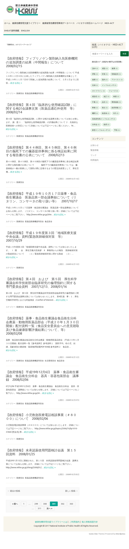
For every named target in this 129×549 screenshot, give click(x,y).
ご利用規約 (74, 522)
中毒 (95, 102)
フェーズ (113, 91)
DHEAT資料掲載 (11, 30)
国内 (105, 80)
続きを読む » (16, 83)
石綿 (95, 85)
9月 (115, 113)
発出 (105, 108)
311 (39, 508)
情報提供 (116, 74)
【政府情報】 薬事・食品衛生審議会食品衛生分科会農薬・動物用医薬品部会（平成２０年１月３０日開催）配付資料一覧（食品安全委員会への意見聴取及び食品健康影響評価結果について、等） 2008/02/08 (42, 325)
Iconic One (93, 534)
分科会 (96, 125)
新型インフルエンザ (101, 130)
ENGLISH (25, 30)
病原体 (105, 113)
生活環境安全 (50, 361)
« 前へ (15, 504)
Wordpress (120, 534)
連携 (95, 80)
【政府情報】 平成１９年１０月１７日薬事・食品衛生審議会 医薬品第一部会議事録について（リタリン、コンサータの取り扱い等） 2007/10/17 (41, 197)
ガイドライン (98, 91)
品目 (105, 102)
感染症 (96, 96)
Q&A (95, 68)
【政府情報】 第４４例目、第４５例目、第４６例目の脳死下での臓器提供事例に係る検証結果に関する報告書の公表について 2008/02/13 (41, 151)
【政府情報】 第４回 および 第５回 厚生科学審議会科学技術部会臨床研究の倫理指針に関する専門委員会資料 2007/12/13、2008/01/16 (41, 282)
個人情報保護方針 (90, 522)
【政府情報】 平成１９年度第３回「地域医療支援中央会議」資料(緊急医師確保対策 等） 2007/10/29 (41, 236)
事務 (95, 108)
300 (45, 504)
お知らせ (94, 145)
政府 (106, 125)
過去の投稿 (14, 491)
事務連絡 (116, 102)
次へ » (49, 508)
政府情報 (116, 108)
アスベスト (117, 80)
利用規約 (94, 160)
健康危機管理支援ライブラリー (26, 23)
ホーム (7, 23)
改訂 (106, 96)
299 (36, 504)
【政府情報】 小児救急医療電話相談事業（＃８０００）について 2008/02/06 (41, 416)
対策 (105, 74)
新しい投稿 (71, 491)
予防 (117, 130)
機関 (95, 113)
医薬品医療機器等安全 (34, 93)
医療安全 (20, 93)
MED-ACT (109, 23)
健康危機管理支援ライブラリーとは (51, 522)
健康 (114, 68)
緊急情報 (94, 150)
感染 (105, 68)
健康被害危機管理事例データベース (58, 23)
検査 (116, 96)
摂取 (95, 74)
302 (62, 504)
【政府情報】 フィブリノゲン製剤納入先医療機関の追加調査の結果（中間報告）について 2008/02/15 (41, 62)
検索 (124, 54)
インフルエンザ (109, 85)
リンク (93, 155)
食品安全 (48, 221)
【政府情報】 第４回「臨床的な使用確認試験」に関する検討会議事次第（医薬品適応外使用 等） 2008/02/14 (42, 108)
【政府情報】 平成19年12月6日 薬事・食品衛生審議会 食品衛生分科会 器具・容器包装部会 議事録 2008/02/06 (42, 375)
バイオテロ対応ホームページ (89, 23)
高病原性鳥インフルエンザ (103, 119)
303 (71, 504)
